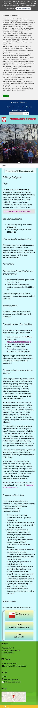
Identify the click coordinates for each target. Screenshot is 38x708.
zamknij (6, 95)
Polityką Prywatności (15, 3)
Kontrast (28, 106)
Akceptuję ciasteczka (23, 8)
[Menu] (19, 165)
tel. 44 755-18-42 (9, 664)
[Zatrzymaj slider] (19, 161)
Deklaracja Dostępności (11, 682)
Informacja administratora (19, 110)
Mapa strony (23, 102)
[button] (2, 144)
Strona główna (15, 102)
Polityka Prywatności (10, 679)
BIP (4, 677)
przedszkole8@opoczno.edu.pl (19, 342)
